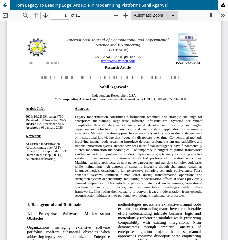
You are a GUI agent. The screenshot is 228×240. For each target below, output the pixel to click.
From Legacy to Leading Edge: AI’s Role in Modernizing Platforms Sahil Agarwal (90, 5)
